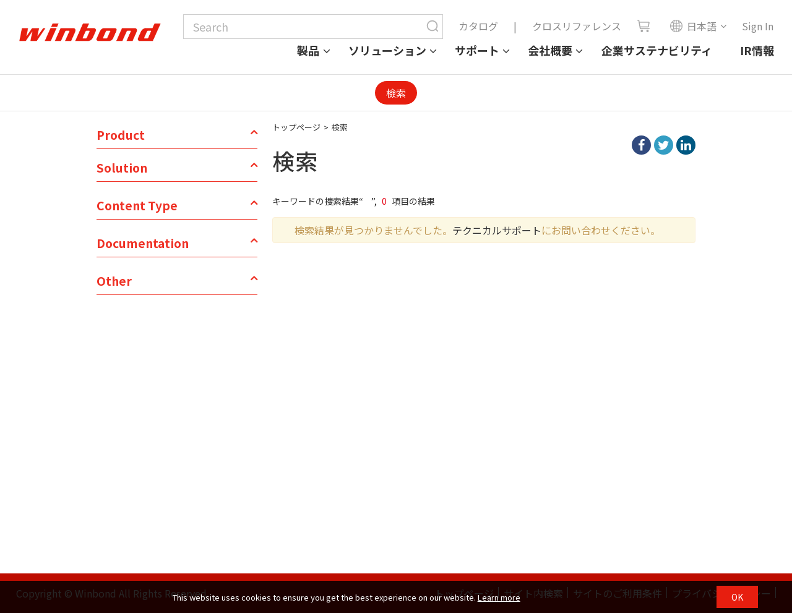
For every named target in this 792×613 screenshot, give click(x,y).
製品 (308, 50)
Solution (122, 167)
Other (114, 280)
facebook (641, 145)
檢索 (396, 92)
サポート (477, 50)
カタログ (478, 26)
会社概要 (550, 50)
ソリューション (387, 50)
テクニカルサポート (496, 230)
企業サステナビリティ (656, 50)
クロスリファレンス (576, 26)
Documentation (143, 243)
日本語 (693, 26)
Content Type (137, 205)
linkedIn (685, 145)
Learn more (499, 597)
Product (121, 135)
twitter (663, 145)
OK (737, 597)
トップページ (296, 127)
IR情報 (757, 50)
